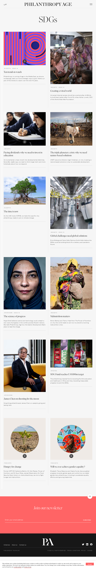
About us (14, 545)
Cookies (89, 550)
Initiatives (7, 545)
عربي (5, 4)
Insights (54, 87)
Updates (54, 370)
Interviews (8, 312)
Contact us (22, 545)
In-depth (7, 68)
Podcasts (7, 463)
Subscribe (87, 520)
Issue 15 (15, 68)
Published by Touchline (12, 550)
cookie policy (17, 567)
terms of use (27, 567)
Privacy (83, 550)
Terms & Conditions (73, 550)
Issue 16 (61, 87)
